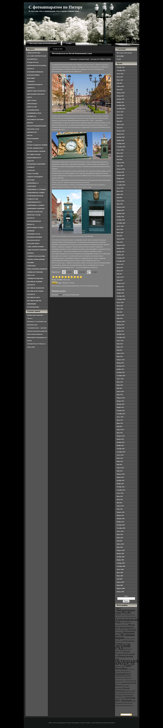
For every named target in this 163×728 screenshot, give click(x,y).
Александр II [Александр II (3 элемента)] (119, 617)
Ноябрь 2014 (120, 369)
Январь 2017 (120, 286)
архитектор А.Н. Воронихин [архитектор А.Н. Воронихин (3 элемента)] (123, 678)
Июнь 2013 (120, 423)
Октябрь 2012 (121, 448)
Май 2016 (119, 312)
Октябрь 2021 (121, 105)
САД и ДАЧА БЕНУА (33, 243)
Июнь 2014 (120, 385)
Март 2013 (120, 432)
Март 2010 (120, 547)
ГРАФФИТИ (31, 81)
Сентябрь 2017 (121, 261)
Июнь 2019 (120, 194)
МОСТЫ (29, 135)
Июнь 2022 (120, 80)
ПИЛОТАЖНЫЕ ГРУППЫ (35, 227)
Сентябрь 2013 (121, 413)
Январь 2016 (120, 324)
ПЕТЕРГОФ (31, 218)
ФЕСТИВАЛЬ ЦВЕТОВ (34, 300)
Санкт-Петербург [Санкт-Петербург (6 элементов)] (123, 667)
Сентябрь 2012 (121, 452)
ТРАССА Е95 (31, 275)
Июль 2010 (120, 534)
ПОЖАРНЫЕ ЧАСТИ (33, 234)
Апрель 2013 (120, 429)
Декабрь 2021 (120, 99)
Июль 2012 (120, 458)
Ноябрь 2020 (120, 140)
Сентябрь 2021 (121, 108)
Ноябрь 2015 (120, 331)
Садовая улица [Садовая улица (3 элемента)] (119, 666)
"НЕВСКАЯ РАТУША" (34, 53)
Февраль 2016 (121, 321)
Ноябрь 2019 (120, 178)
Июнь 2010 (120, 537)
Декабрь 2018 (120, 213)
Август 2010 (120, 531)
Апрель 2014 (120, 391)
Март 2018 (120, 242)
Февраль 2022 (121, 92)
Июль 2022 (120, 77)
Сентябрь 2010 (121, 528)
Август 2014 (120, 378)
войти (60, 294)
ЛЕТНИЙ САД (31, 116)
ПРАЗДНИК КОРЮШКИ (34, 237)
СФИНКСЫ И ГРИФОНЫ (35, 272)
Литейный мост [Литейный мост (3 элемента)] (127, 649)
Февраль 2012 (121, 474)
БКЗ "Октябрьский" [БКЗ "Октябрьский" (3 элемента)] (125, 622)
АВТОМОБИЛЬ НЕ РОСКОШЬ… (37, 65)
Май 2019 (119, 197)
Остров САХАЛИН (32, 173)
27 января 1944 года (33, 62)
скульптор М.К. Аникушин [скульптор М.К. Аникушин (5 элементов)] (125, 699)
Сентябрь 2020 (121, 146)
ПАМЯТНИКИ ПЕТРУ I (34, 202)
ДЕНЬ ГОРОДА (31, 100)
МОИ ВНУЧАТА (32, 132)
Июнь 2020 (120, 156)
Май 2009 (119, 579)
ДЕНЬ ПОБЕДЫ (32, 103)
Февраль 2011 (121, 512)
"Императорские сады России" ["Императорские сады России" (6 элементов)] (125, 611)
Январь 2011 (120, 515)
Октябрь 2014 (121, 372)
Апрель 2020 (120, 162)
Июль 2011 (120, 496)
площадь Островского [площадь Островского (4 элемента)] (124, 695)
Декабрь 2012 (120, 442)
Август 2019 (120, 188)
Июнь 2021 (120, 118)
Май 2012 (119, 464)
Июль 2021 (120, 115)
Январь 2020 (120, 172)
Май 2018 (119, 235)
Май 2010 (119, 541)
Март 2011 (120, 509)
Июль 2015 (120, 343)
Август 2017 (120, 264)
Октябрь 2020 (121, 143)
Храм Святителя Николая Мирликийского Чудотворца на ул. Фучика (37, 337)
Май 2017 (119, 274)
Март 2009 (120, 585)
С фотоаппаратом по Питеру (56, 7)
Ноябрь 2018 (120, 216)
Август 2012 (120, 455)
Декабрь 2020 (120, 137)
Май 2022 (119, 83)
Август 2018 (120, 226)
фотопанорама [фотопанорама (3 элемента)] (124, 705)
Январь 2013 (120, 439)
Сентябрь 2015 (121, 337)
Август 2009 (120, 569)
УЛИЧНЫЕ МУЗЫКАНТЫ (35, 278)
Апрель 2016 (120, 315)
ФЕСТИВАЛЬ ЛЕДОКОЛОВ (35, 288)
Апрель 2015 (120, 353)
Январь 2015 (120, 363)
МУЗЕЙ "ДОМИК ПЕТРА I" (35, 148)
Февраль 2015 (121, 359)
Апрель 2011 (120, 506)
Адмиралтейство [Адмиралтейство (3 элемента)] (130, 615)
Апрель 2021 (120, 124)
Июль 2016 (120, 305)
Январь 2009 (120, 591)
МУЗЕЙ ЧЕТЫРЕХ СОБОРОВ (36, 151)
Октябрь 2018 (121, 220)
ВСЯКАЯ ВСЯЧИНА (33, 75)
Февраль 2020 (121, 169)
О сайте (68, 43)
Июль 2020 (120, 153)
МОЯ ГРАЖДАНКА (33, 138)
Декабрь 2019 (120, 175)
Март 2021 (120, 127)
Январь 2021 (120, 134)
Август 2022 (120, 73)
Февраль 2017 (121, 283)
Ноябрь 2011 (120, 483)
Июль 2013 (120, 420)
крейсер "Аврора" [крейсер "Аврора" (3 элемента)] (130, 691)
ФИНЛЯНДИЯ (31, 304)
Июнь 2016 (120, 309)
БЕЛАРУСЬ (30, 68)
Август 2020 (120, 150)
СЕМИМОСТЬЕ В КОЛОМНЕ (36, 256)
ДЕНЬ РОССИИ (32, 107)
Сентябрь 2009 (121, 566)
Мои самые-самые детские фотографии (43, 43)
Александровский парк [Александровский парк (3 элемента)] (129, 617)
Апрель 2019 (120, 200)
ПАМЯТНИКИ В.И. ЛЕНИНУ (36, 192)
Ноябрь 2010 (120, 521)
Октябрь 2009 (121, 563)
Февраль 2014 (121, 398)
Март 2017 (120, 280)
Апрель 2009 (120, 582)
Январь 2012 (120, 477)
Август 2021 (120, 111)
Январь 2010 (120, 553)
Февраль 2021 (121, 131)
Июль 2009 (120, 572)
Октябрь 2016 (121, 296)
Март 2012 (120, 471)
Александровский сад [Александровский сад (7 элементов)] (127, 621)
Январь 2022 (120, 96)
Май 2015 (119, 350)
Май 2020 (119, 159)
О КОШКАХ (31, 167)
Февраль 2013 (121, 436)
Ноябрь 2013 (120, 407)
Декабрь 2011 (120, 480)
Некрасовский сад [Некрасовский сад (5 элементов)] (124, 657)
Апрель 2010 (120, 544)
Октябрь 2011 (121, 486)
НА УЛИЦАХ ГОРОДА (34, 154)
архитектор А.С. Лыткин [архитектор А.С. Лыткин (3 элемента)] (122, 680)
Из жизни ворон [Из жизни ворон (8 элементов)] (125, 636)
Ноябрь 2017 (120, 255)
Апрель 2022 (120, 86)
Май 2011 (119, 502)
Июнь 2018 (120, 232)
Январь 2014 (120, 401)
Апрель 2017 (120, 277)
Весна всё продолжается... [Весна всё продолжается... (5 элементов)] (125, 626)
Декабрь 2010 (120, 518)
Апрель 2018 (120, 239)
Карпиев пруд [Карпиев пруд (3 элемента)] (119, 641)
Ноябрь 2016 (120, 293)
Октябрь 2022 (121, 67)
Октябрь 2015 (121, 334)
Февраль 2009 (121, 588)
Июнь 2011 (120, 499)
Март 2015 (120, 356)
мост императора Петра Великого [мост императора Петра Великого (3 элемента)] (125, 693)
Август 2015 (120, 340)
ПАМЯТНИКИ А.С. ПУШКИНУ (36, 189)
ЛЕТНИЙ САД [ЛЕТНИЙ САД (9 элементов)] (123, 647)
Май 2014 (119, 388)
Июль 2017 (120, 267)
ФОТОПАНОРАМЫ (33, 307)
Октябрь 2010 (121, 525)
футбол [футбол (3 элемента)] (131, 705)
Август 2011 (120, 493)
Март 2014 (120, 394)
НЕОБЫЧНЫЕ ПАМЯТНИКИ (36, 164)
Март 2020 (120, 166)
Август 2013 (120, 417)
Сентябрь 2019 (121, 185)
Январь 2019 (120, 210)
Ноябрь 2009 (120, 560)
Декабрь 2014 (120, 366)
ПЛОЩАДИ (30, 230)
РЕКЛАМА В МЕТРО (33, 240)
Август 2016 (120, 302)
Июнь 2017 (120, 270)
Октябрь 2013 (121, 410)
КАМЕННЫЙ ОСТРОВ (34, 113)
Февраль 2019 (121, 207)
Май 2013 (119, 426)
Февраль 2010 (121, 550)
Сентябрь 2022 (121, 70)
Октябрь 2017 (121, 258)
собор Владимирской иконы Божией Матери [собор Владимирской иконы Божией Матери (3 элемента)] (125, 703)
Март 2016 (120, 318)
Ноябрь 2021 (120, 102)
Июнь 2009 (120, 575)
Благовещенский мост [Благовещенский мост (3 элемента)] (121, 625)
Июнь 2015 (120, 347)
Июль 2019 (120, 191)
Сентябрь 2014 (121, 375)
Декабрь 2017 (120, 251)
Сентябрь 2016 (121, 299)
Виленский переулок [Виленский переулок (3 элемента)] (121, 630)
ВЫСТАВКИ (31, 78)
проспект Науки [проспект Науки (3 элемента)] (120, 698)
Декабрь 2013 (120, 404)
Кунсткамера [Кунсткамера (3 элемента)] (126, 643)
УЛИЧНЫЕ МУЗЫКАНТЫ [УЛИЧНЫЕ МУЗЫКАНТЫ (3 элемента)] (123, 676)
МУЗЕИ (29, 141)
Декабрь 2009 (120, 556)
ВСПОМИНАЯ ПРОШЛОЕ (35, 72)
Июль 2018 (120, 229)
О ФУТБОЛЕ (31, 170)
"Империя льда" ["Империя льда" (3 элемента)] (120, 615)
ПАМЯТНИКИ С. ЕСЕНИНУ (35, 205)
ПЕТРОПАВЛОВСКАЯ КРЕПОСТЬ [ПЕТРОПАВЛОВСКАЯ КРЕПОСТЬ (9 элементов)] (134, 662)
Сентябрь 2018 (121, 223)
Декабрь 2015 (120, 328)
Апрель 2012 (120, 467)
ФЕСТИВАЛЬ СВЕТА (33, 297)
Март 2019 (120, 204)
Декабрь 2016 (120, 289)
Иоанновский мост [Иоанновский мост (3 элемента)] (129, 638)
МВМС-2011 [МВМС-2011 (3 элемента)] (119, 651)
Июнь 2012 (120, 461)
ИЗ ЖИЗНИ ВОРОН (33, 110)
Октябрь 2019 (121, 181)
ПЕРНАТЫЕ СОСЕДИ (33, 215)
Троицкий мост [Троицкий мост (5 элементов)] (123, 673)
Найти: (126, 596)
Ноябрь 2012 (120, 445)
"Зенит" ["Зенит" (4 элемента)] (118, 608)
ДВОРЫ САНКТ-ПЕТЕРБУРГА (36, 91)
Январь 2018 (120, 248)
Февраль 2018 (121, 245)
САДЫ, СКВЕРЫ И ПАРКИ (35, 246)
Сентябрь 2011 (121, 490)
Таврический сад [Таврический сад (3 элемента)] (125, 671)
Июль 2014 (120, 382)
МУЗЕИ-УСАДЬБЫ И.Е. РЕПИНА (37, 145)
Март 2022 (120, 89)
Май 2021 (119, 121)
